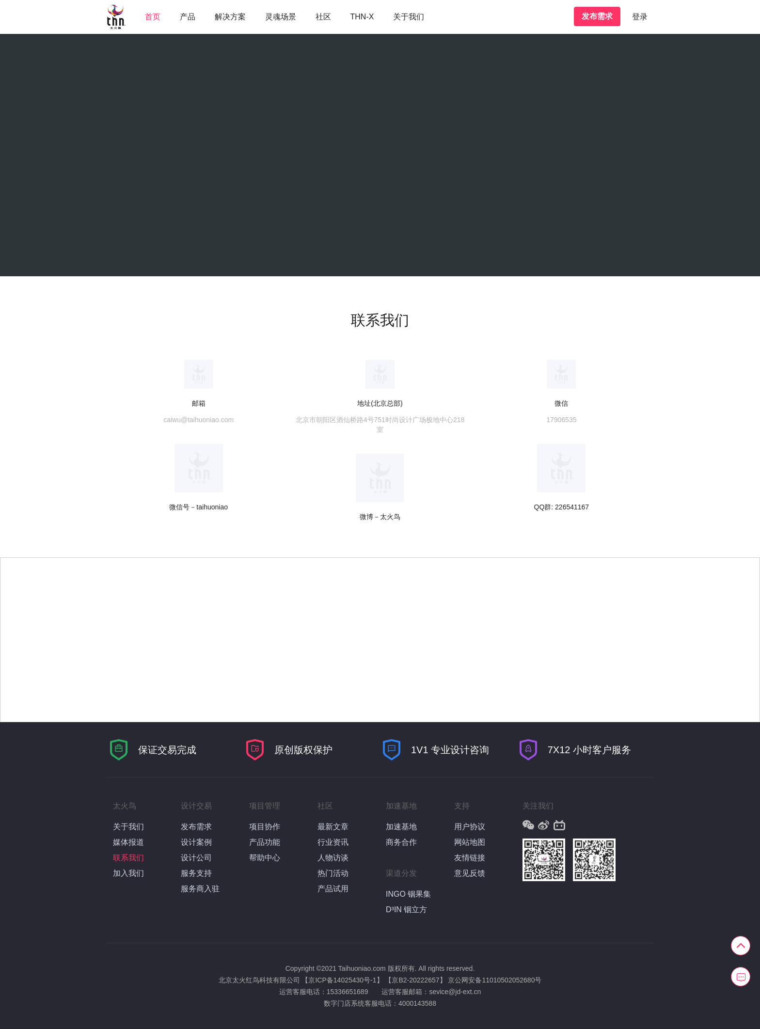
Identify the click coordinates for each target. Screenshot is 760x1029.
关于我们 (408, 17)
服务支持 (196, 873)
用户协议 (469, 827)
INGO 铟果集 (408, 894)
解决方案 (230, 17)
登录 (640, 17)
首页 (152, 17)
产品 (187, 17)
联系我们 (128, 858)
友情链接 (469, 858)
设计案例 (196, 842)
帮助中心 (264, 858)
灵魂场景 (280, 17)
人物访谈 (332, 858)
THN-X (362, 17)
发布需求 (597, 16)
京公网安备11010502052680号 (494, 980)
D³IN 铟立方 (406, 909)
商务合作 (401, 842)
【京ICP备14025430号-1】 (342, 980)
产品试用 (332, 889)
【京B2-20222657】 (415, 980)
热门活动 (332, 873)
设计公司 (196, 858)
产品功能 (264, 842)
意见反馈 (469, 873)
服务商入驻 (200, 889)
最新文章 (332, 827)
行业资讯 (332, 842)
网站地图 (469, 842)
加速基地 (401, 827)
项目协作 (264, 827)
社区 (323, 17)
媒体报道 (128, 842)
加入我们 (128, 873)
